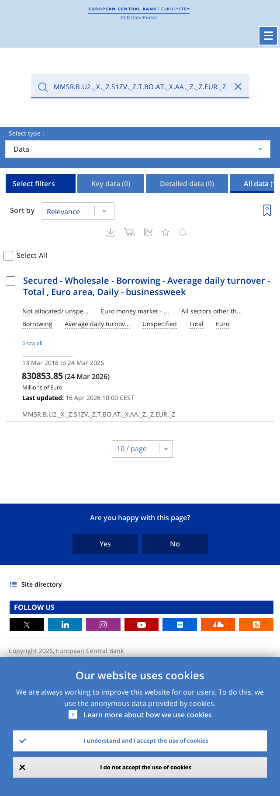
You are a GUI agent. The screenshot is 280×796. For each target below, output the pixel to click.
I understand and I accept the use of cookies (145, 740)
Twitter (27, 624)
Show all (32, 343)
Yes (105, 544)
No (175, 544)
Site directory (41, 584)
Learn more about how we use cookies (147, 715)
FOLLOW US (34, 607)
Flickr (179, 624)
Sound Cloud (218, 624)
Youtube (141, 624)
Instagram (103, 624)
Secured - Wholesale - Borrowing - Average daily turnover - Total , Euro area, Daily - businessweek (146, 286)
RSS (256, 624)
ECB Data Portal (139, 17)
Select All (32, 255)
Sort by (22, 210)
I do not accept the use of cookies (146, 767)
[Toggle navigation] (268, 36)
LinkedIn (65, 624)
